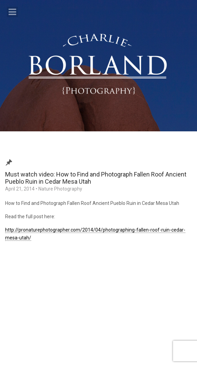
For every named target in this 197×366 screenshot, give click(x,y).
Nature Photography (60, 189)
